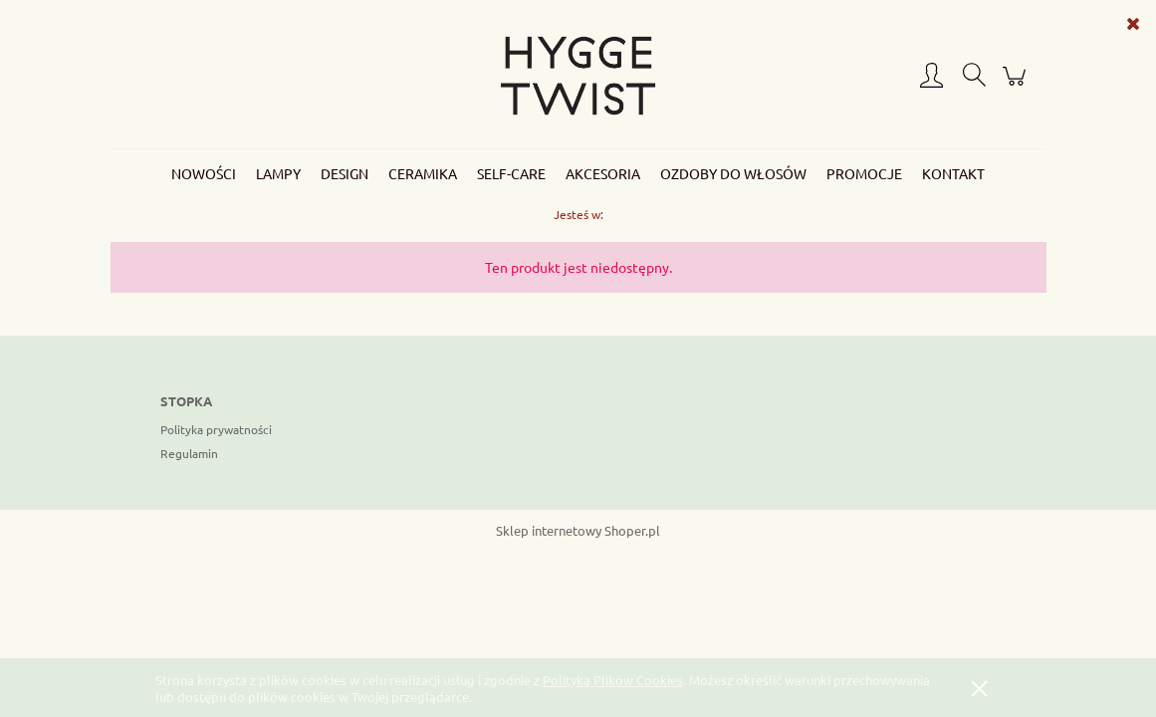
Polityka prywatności (216, 429)
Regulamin (189, 453)
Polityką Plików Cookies (613, 679)
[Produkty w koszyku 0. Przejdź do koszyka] (1017, 84)
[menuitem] (203, 173)
